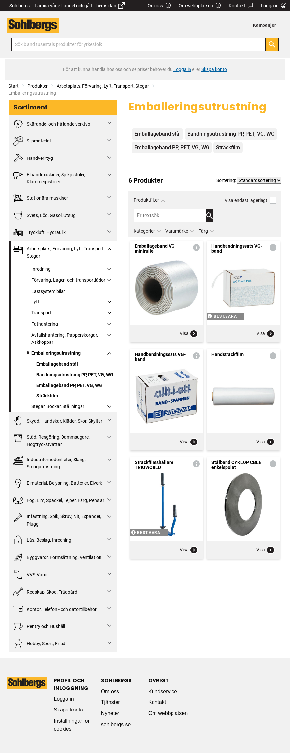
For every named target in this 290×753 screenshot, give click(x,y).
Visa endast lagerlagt (250, 200)
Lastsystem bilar (48, 291)
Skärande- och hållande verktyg (51, 123)
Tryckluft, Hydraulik (39, 232)
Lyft (35, 301)
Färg (203, 231)
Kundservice (162, 691)
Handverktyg (33, 158)
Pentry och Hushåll (39, 626)
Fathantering (44, 323)
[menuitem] (266, 25)
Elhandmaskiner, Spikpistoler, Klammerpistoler (49, 177)
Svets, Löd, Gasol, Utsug (44, 215)
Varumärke (176, 231)
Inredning (41, 269)
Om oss (159, 5)
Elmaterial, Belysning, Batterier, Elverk (57, 483)
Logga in (64, 699)
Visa (189, 334)
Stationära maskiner (40, 198)
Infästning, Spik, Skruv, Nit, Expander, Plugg (57, 519)
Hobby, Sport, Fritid (39, 643)
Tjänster (110, 702)
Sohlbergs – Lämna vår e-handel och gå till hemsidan (67, 5)
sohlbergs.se (116, 724)
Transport (41, 312)
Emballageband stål (57, 364)
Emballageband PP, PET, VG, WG (69, 385)
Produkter (37, 86)
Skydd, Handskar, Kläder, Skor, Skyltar (57, 421)
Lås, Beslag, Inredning (42, 540)
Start (14, 86)
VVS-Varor (30, 574)
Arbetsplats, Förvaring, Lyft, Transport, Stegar (103, 86)
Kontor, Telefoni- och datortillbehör (55, 609)
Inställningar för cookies (71, 725)
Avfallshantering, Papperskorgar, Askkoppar (64, 338)
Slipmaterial (32, 141)
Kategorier (144, 231)
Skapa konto (68, 709)
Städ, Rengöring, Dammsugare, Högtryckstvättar (51, 440)
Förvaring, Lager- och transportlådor (68, 280)
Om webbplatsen (200, 5)
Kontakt (241, 5)
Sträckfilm (47, 395)
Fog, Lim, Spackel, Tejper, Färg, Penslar (58, 500)
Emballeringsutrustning (56, 353)
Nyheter (110, 713)
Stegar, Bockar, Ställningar (57, 406)
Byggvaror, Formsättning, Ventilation (57, 557)
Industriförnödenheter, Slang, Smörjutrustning (49, 462)
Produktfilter (146, 200)
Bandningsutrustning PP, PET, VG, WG (74, 374)
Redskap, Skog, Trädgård (45, 592)
